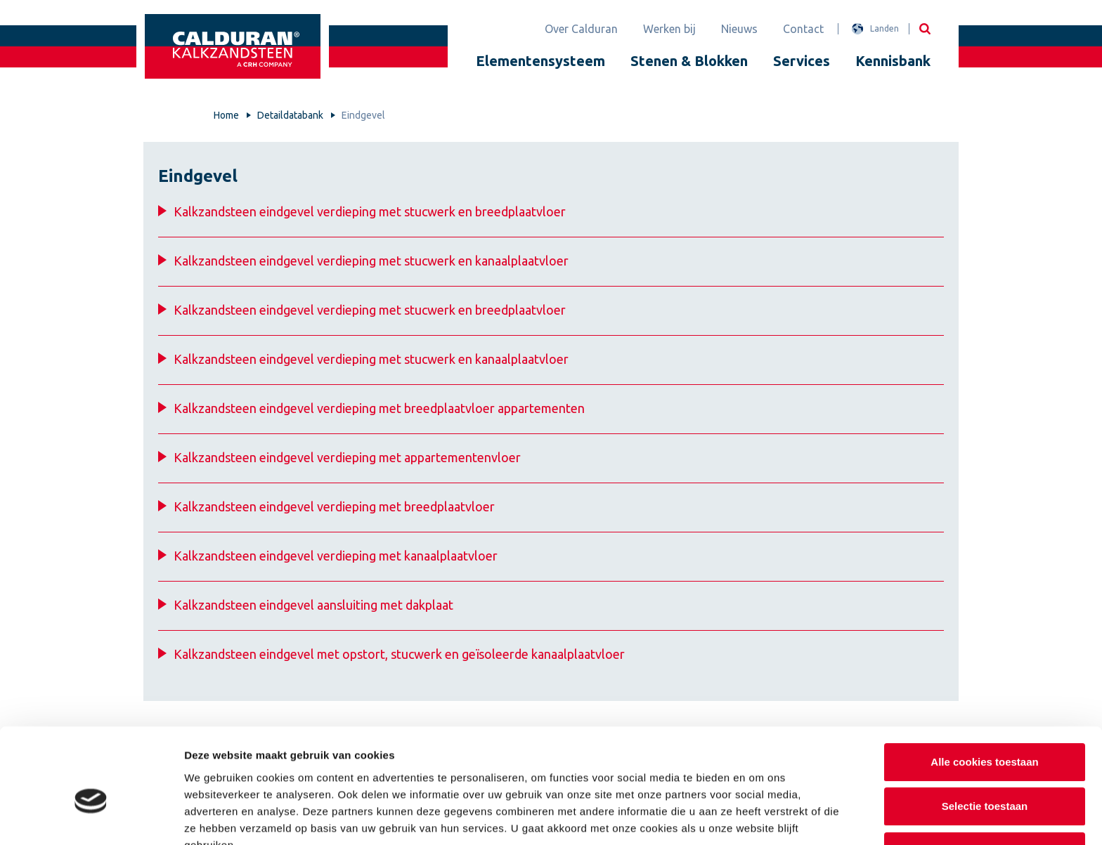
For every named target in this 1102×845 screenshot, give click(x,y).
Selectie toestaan (985, 734)
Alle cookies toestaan (984, 689)
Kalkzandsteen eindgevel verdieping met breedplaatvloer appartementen (379, 408)
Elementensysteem (540, 61)
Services (801, 61)
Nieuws (739, 28)
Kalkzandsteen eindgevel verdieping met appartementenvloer (347, 457)
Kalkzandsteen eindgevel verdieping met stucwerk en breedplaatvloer (370, 211)
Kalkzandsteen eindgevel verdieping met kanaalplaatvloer (336, 556)
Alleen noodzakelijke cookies (985, 778)
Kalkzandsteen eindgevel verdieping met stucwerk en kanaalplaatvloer (371, 261)
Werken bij (669, 28)
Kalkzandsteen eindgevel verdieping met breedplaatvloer (334, 506)
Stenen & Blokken (689, 61)
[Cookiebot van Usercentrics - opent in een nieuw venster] (91, 817)
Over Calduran (581, 28)
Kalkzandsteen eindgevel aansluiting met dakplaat (313, 605)
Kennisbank (893, 61)
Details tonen (759, 817)
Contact (803, 28)
